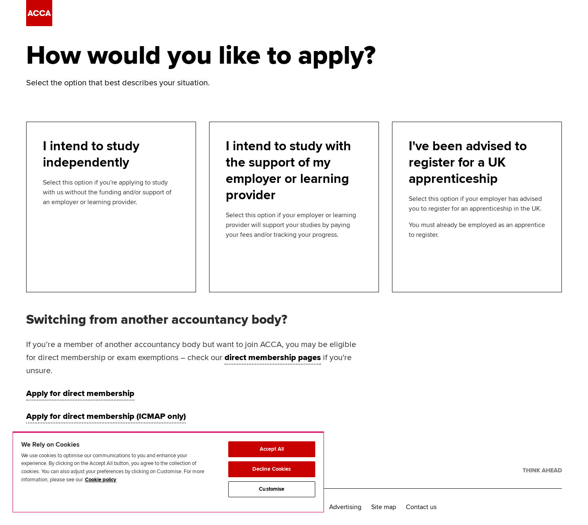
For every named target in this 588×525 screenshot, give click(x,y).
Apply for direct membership (80, 393)
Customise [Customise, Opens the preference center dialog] (271, 489)
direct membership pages (273, 358)
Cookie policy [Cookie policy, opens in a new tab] (100, 479)
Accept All (272, 449)
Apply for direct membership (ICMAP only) (106, 416)
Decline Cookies (271, 469)
